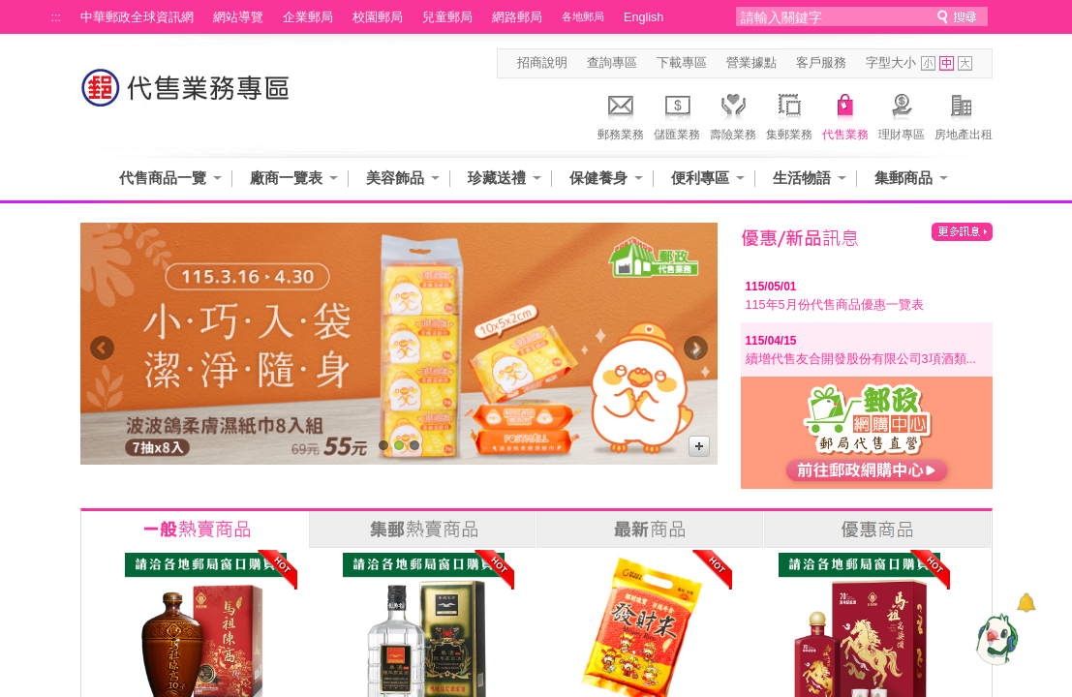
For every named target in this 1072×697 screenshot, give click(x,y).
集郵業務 (789, 114)
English (643, 17)
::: (56, 17)
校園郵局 (377, 17)
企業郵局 (308, 17)
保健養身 (598, 177)
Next (696, 353)
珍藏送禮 (497, 177)
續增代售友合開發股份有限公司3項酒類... (861, 359)
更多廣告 (699, 446)
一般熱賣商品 (194, 529)
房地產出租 (963, 114)
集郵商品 (903, 177)
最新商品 (649, 529)
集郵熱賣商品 (422, 529)
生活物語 (802, 177)
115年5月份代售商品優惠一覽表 (835, 305)
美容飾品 (395, 177)
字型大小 (891, 63)
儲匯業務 (677, 114)
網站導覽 (238, 17)
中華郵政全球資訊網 (137, 17)
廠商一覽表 (286, 177)
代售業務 (845, 114)
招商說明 (542, 63)
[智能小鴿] (994, 639)
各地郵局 (583, 16)
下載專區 (682, 63)
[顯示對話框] (1026, 603)
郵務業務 (620, 114)
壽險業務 (733, 114)
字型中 (946, 63)
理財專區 (901, 114)
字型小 (928, 63)
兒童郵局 (447, 17)
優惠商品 (877, 529)
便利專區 (700, 177)
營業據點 (751, 63)
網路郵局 (517, 17)
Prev (102, 353)
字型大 (965, 63)
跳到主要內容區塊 (10, 10)
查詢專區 (612, 63)
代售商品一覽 (162, 177)
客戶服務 (821, 63)
